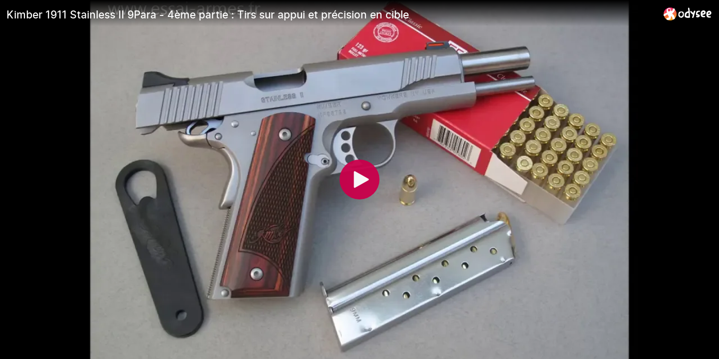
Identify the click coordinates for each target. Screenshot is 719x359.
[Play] (359, 179)
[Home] (688, 13)
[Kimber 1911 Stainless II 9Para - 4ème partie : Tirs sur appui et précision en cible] (331, 14)
